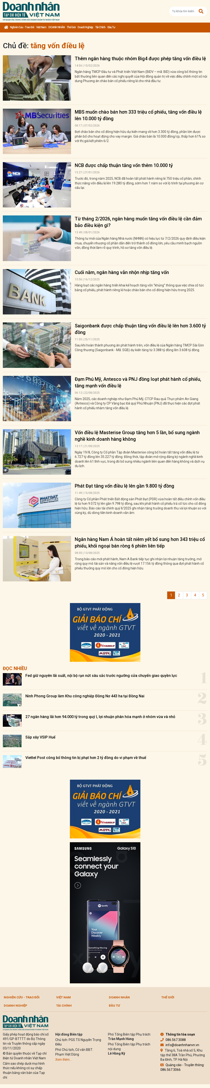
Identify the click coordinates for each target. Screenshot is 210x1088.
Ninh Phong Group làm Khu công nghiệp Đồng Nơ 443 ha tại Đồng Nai (84, 696)
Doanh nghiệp (85, 27)
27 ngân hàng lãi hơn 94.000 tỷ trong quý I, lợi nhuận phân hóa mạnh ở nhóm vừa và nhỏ (100, 717)
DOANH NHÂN (56, 27)
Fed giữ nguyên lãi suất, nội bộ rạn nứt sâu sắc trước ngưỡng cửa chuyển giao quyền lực (101, 675)
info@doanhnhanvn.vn (179, 1045)
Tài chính (100, 27)
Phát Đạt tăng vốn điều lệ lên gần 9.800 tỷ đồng (124, 486)
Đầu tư (111, 27)
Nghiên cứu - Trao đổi (22, 27)
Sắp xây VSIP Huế (40, 737)
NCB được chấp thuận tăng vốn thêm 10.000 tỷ (124, 165)
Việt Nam (41, 27)
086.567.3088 (173, 1040)
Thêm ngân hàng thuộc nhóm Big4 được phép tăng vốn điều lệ (140, 58)
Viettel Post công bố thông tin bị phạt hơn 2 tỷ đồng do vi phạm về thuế (85, 757)
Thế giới (71, 27)
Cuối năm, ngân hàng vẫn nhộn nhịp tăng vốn (122, 272)
